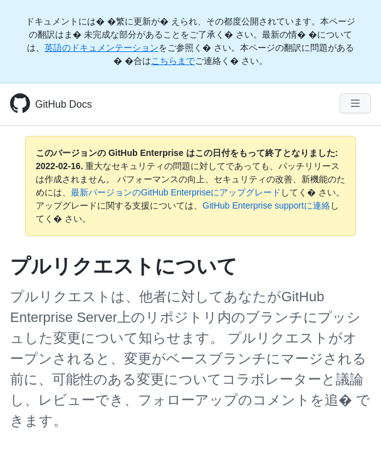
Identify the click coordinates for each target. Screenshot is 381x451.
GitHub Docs (63, 104)
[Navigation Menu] (355, 103)
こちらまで (173, 61)
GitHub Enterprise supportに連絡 (266, 205)
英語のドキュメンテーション (101, 48)
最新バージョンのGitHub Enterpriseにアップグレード (176, 192)
